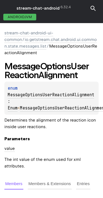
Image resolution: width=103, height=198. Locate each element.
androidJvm (20, 17)
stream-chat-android (38, 8)
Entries (83, 183)
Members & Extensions (50, 183)
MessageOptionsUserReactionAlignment (51, 95)
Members (14, 183)
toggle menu (8, 8)
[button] (93, 8)
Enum (13, 108)
